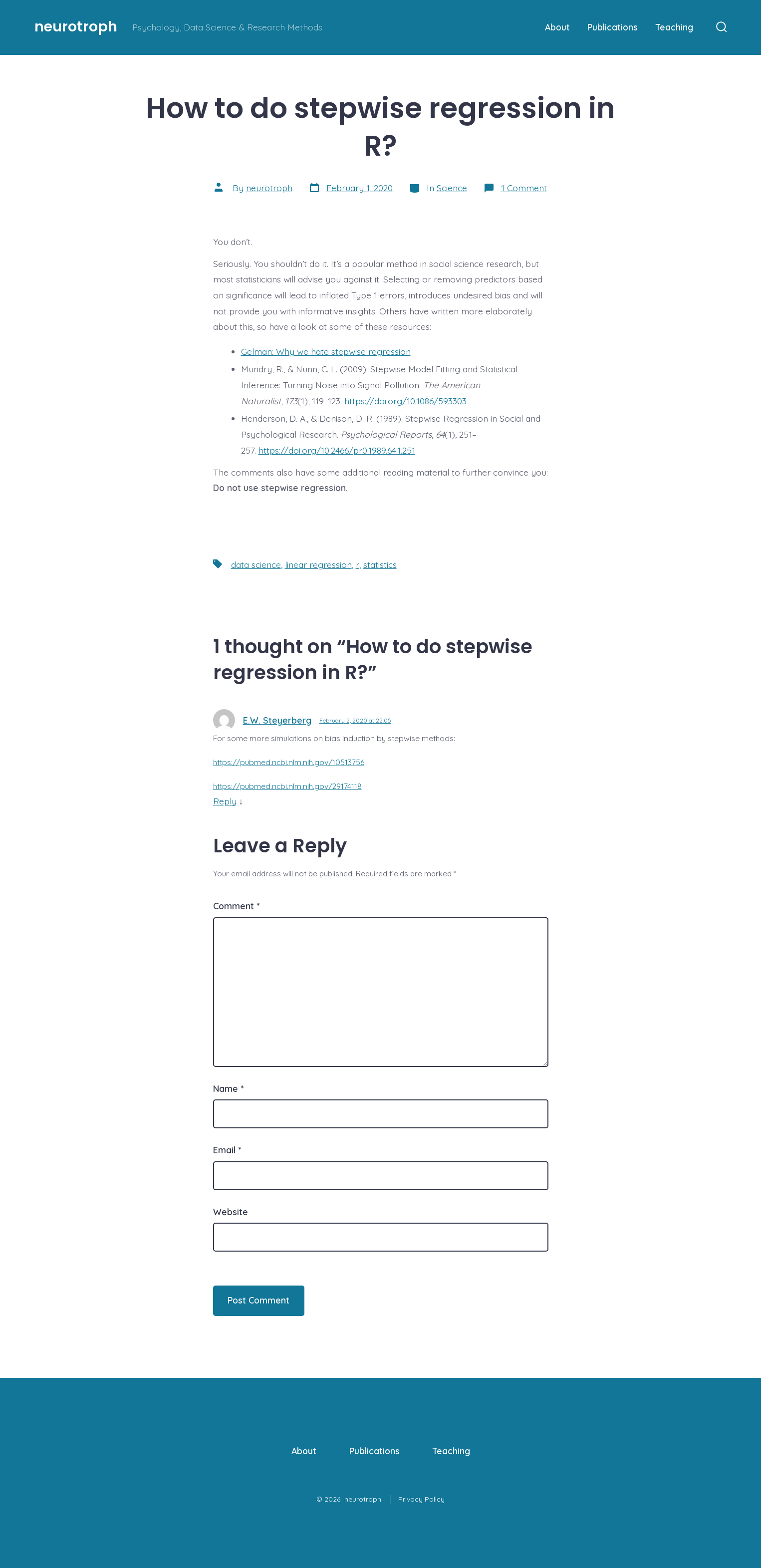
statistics (380, 564)
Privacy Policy (421, 1499)
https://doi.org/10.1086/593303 (405, 400)
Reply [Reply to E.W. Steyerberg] (225, 800)
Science (452, 187)
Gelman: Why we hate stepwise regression (326, 351)
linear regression (318, 564)
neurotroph (269, 187)
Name (228, 1088)
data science (256, 564)
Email (227, 1149)
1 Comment (524, 187)
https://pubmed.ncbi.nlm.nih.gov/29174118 (287, 786)
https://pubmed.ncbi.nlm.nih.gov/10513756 (288, 762)
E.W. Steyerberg (277, 720)
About (557, 26)
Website (230, 1211)
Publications (612, 26)
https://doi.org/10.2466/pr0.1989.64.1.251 (336, 450)
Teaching (674, 26)
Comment (236, 905)
